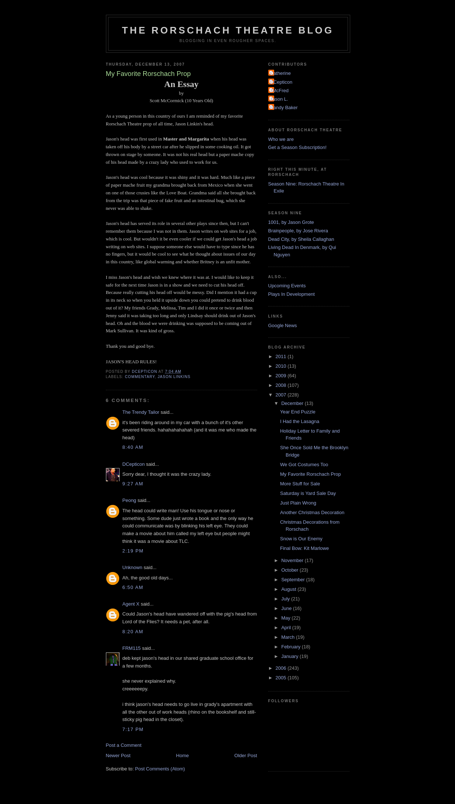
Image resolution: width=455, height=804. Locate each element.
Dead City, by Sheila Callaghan (301, 239)
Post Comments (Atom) (160, 769)
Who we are (281, 139)
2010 (282, 366)
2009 (282, 375)
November (293, 560)
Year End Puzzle (298, 412)
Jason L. (279, 99)
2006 (282, 668)
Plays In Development (291, 294)
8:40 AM (133, 447)
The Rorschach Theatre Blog (228, 30)
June (287, 608)
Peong (130, 500)
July (286, 599)
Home (182, 755)
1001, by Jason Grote (291, 222)
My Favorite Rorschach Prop (310, 474)
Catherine (280, 73)
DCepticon (134, 464)
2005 (282, 677)
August (289, 589)
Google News (282, 325)
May (286, 618)
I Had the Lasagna (299, 421)
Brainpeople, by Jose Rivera (298, 230)
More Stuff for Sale (300, 483)
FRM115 (132, 648)
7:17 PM (133, 729)
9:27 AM (133, 483)
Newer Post (118, 755)
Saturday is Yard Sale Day (308, 493)
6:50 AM (133, 587)
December (293, 403)
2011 (282, 356)
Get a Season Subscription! (297, 147)
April (286, 627)
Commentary (140, 377)
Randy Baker (284, 107)
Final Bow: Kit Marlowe (304, 548)
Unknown (132, 567)
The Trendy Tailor (141, 412)
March (288, 637)
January (290, 656)
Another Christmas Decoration (312, 512)
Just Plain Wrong (298, 503)
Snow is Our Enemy (301, 538)
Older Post (245, 755)
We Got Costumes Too (304, 464)
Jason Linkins (174, 377)
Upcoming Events (287, 285)
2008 (282, 385)
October (290, 570)
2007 (282, 395)
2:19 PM (133, 551)
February (291, 646)
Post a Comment (124, 745)
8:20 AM (133, 631)
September (293, 579)
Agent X (131, 604)
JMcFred (279, 90)
